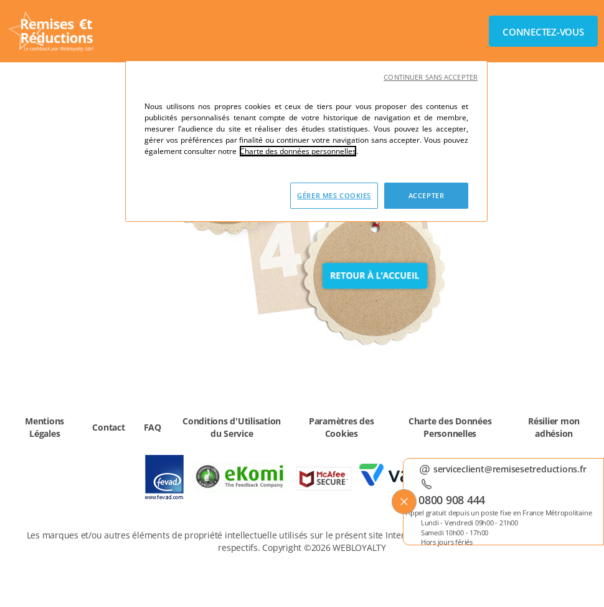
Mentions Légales (44, 427)
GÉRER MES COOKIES (334, 195)
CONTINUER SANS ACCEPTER (431, 77)
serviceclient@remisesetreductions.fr (509, 468)
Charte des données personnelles (298, 151)
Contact (108, 427)
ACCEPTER (426, 195)
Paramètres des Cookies (341, 427)
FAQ (152, 427)
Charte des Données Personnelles (450, 427)
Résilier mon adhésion (554, 427)
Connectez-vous (543, 32)
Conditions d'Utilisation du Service (231, 427)
